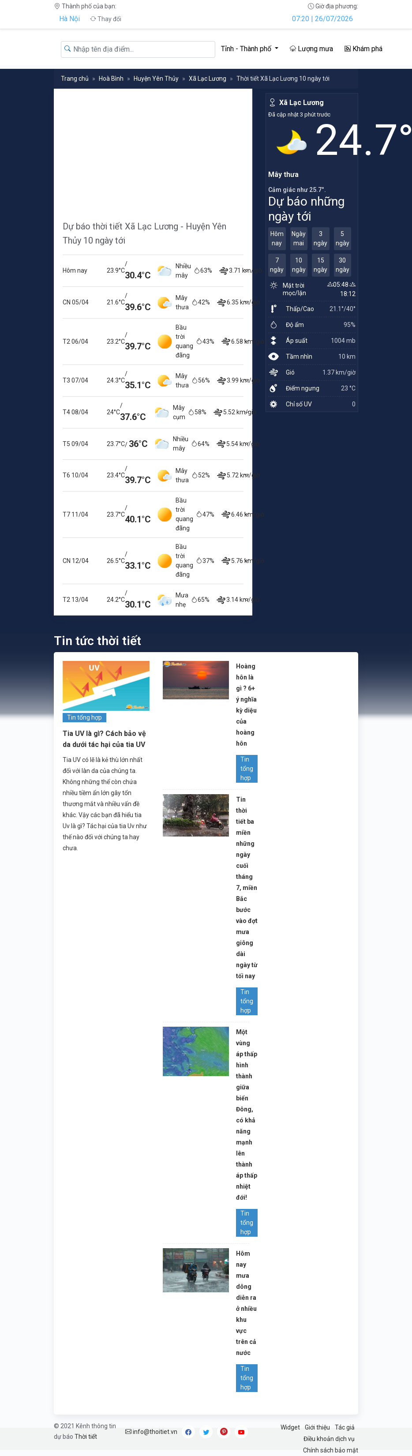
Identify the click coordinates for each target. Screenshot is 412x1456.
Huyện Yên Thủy (156, 78)
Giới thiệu (317, 1427)
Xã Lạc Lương (207, 78)
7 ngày (277, 265)
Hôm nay (277, 238)
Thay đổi (105, 19)
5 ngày (342, 238)
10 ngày (299, 265)
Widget (290, 1427)
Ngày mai (299, 238)
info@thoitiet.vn (151, 1431)
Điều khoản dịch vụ (329, 1438)
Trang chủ (75, 78)
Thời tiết (86, 1436)
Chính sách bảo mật (330, 1450)
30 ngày (342, 265)
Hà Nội (69, 19)
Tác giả (345, 1427)
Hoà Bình (111, 78)
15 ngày (320, 265)
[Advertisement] (153, 150)
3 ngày (320, 238)
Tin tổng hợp (84, 717)
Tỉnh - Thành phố (247, 49)
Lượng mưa (311, 49)
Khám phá (363, 49)
